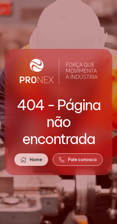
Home (31, 159)
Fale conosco (78, 159)
